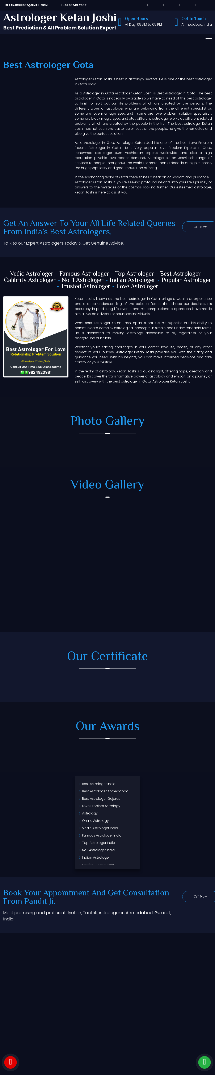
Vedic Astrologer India (100, 828)
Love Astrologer (137, 287)
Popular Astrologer (186, 280)
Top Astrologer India (98, 842)
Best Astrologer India (98, 783)
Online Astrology (95, 820)
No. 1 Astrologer (83, 280)
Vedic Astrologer (32, 274)
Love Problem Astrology (101, 806)
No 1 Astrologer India (98, 850)
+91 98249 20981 (74, 5)
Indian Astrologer (133, 280)
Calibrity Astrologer (30, 280)
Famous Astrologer (84, 274)
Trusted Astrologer (85, 287)
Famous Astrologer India (102, 835)
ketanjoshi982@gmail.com (25, 5)
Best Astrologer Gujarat (101, 798)
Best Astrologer (180, 274)
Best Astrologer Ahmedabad (105, 791)
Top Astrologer (134, 274)
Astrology (90, 813)
